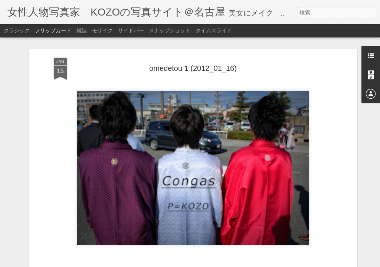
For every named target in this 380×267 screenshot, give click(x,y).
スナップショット (169, 30)
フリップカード (53, 30)
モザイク (102, 30)
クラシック (17, 30)
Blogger (217, 262)
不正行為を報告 (240, 262)
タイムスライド (214, 30)
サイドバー (131, 30)
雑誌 (81, 30)
